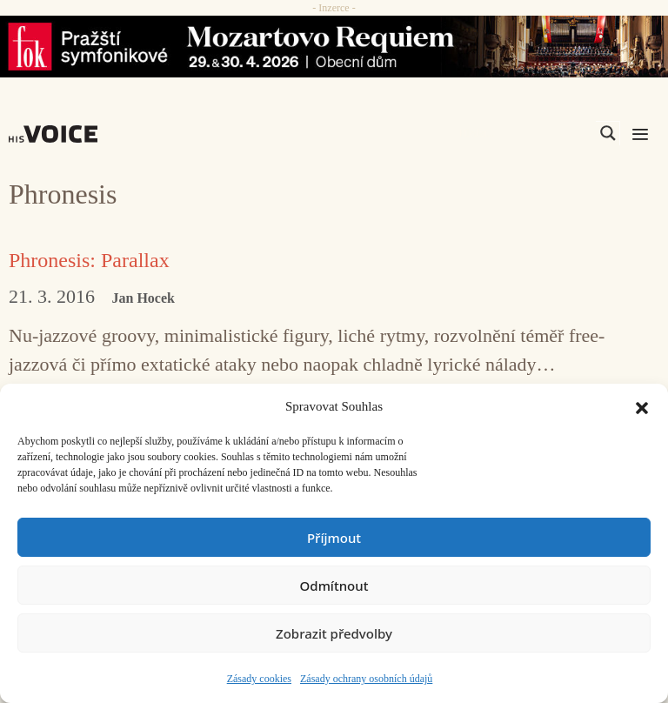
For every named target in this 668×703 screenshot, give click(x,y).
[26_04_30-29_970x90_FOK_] (334, 46)
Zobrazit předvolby (334, 633)
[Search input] (525, 133)
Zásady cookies (259, 679)
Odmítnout (334, 585)
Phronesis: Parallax (89, 260)
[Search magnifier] (608, 133)
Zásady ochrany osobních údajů (366, 679)
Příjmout (334, 537)
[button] (642, 406)
